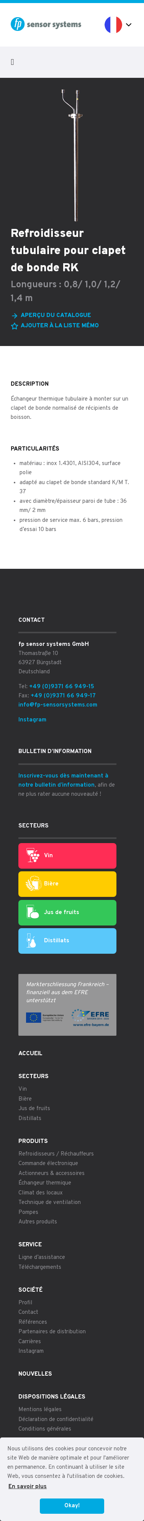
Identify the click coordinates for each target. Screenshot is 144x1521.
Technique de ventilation (49, 1202)
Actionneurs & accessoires (51, 1173)
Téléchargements (39, 1267)
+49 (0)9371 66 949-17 (63, 696)
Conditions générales (44, 1429)
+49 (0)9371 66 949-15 (61, 686)
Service (30, 1245)
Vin (39, 855)
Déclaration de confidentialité (55, 1419)
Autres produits (37, 1222)
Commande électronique (48, 1163)
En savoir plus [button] (27, 1486)
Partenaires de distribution (52, 1332)
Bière (42, 884)
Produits (33, 1141)
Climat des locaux (40, 1193)
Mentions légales (40, 1409)
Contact (28, 1312)
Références (32, 1322)
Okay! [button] (72, 1506)
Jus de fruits (52, 912)
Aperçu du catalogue (56, 315)
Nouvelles (35, 1374)
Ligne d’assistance (41, 1257)
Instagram (32, 720)
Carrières (29, 1342)
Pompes (28, 1212)
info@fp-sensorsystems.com (57, 705)
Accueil (30, 1053)
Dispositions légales (51, 1397)
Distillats (47, 941)
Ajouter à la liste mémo (60, 326)
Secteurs (33, 1076)
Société (30, 1290)
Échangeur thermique (44, 1183)
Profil (25, 1303)
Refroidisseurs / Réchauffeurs (56, 1154)
